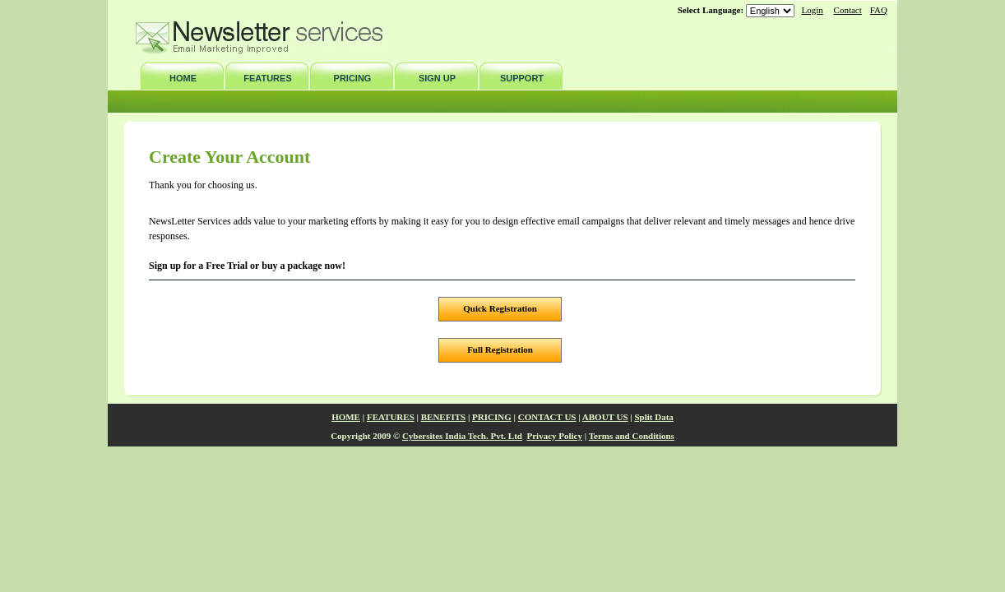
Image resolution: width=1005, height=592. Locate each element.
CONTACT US (547, 417)
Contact (848, 10)
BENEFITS (443, 417)
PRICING (353, 78)
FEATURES (267, 78)
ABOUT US (605, 417)
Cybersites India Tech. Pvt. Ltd (462, 436)
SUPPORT (522, 78)
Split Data (654, 417)
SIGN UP (437, 78)
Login (812, 10)
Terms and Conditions (631, 436)
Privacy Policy (554, 436)
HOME (183, 78)
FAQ (878, 10)
